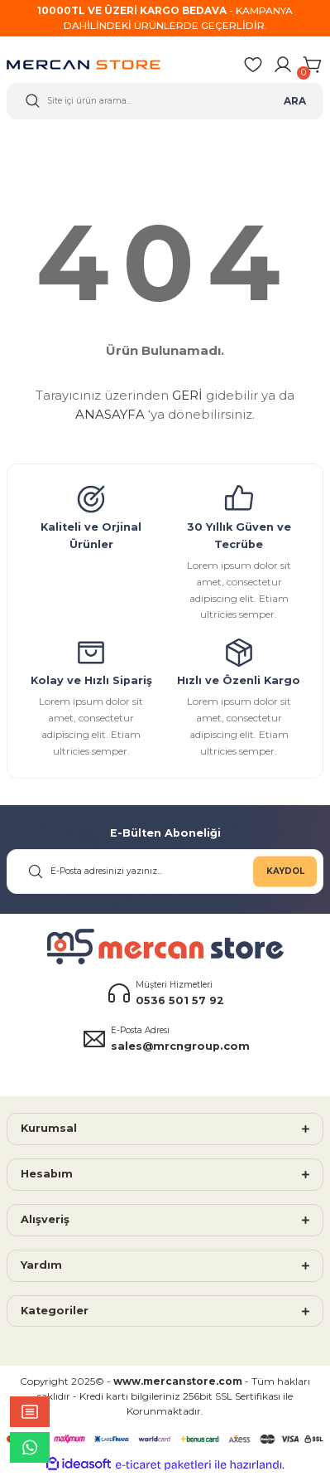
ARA (295, 101)
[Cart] (313, 65)
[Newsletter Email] (165, 871)
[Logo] (83, 64)
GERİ (187, 395)
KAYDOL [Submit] (285, 870)
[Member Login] (283, 65)
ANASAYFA (110, 414)
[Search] (165, 101)
